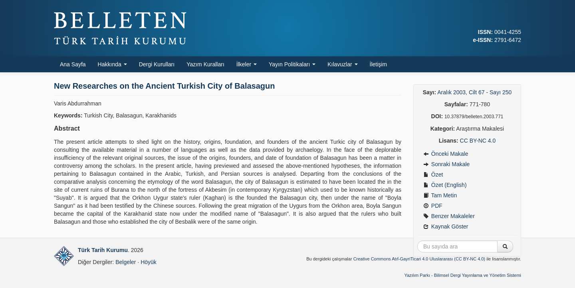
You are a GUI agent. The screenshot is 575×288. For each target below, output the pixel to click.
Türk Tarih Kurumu (103, 250)
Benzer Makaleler (449, 216)
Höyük (149, 262)
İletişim (378, 64)
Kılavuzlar (342, 64)
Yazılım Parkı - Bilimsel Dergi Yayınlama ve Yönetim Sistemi (462, 275)
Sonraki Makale (446, 164)
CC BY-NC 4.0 (478, 140)
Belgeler (125, 262)
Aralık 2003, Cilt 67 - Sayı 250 (474, 92)
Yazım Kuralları (205, 64)
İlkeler (246, 64)
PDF (432, 206)
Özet (433, 174)
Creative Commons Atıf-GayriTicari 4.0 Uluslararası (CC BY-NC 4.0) (419, 258)
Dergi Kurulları (156, 64)
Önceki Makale (445, 154)
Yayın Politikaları (292, 64)
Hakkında (112, 64)
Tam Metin (440, 195)
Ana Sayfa (73, 64)
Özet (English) (445, 185)
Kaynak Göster (445, 226)
